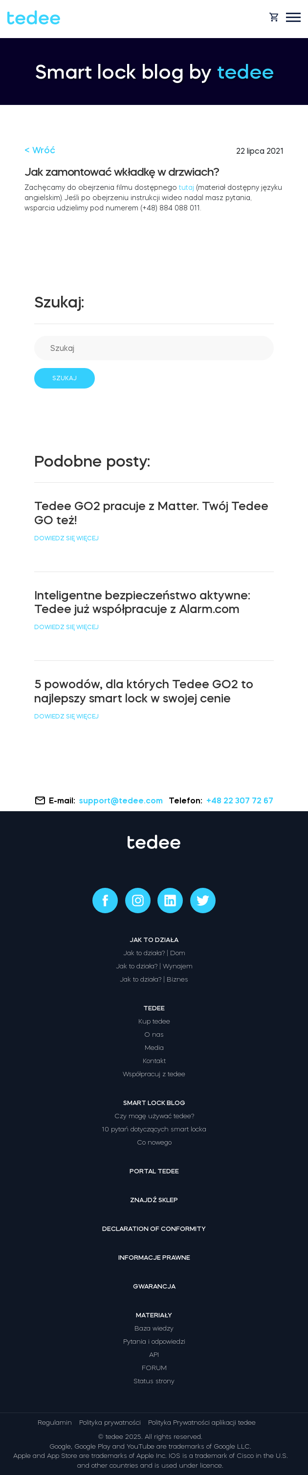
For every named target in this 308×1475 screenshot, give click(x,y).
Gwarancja (154, 1286)
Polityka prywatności (110, 1422)
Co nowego (154, 1142)
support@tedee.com (122, 800)
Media (154, 1048)
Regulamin (55, 1422)
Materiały (154, 1315)
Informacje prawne (154, 1257)
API (154, 1355)
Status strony (154, 1381)
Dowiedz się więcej (66, 538)
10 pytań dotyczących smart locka (154, 1129)
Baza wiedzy (154, 1328)
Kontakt (154, 1061)
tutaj (186, 187)
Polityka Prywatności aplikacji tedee (202, 1422)
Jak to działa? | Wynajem (154, 966)
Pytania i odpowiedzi (154, 1341)
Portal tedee (154, 1171)
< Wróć (39, 150)
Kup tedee (154, 1021)
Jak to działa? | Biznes (154, 979)
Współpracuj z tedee (154, 1074)
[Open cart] (273, 17)
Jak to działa (154, 940)
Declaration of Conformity (154, 1229)
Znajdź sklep (154, 1200)
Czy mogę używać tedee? (154, 1116)
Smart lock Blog (154, 1103)
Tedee (154, 1008)
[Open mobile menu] (293, 17)
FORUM (154, 1368)
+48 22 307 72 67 (239, 800)
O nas (154, 1034)
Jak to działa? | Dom (154, 953)
